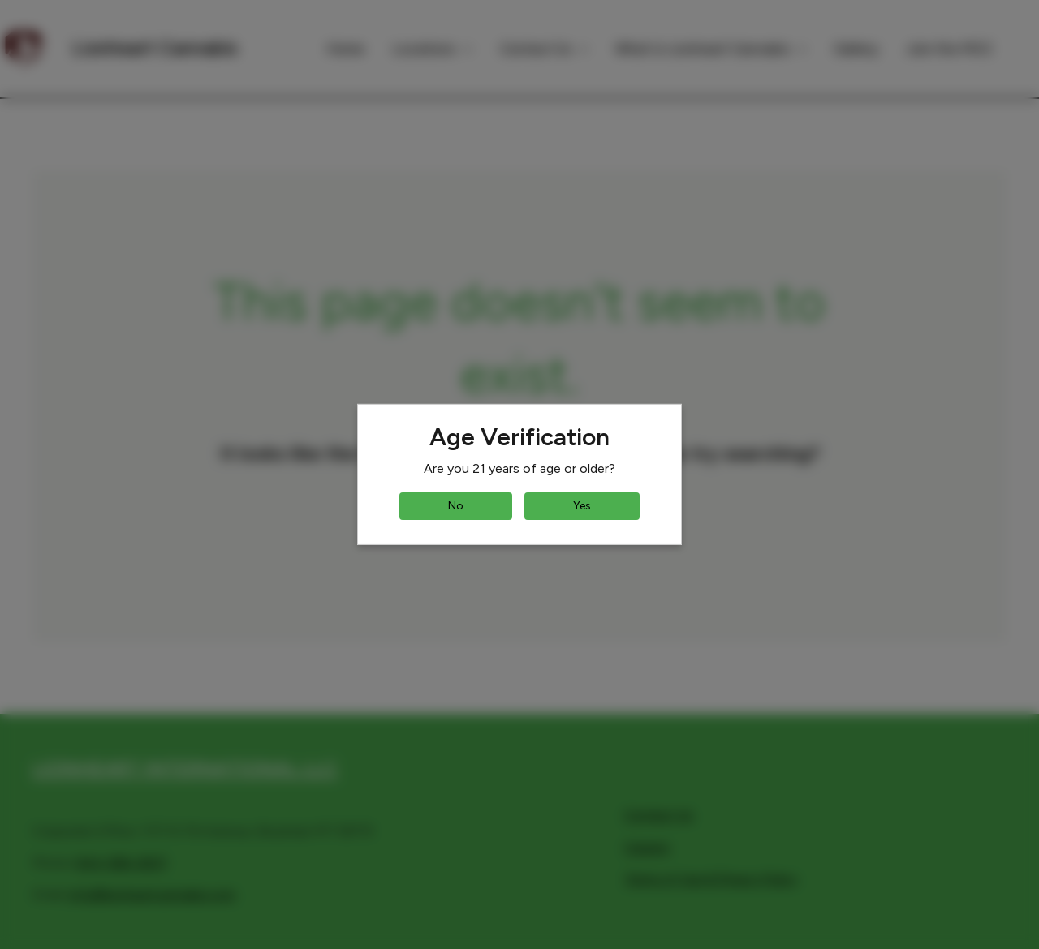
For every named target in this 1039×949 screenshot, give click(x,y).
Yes (582, 506)
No (455, 506)
